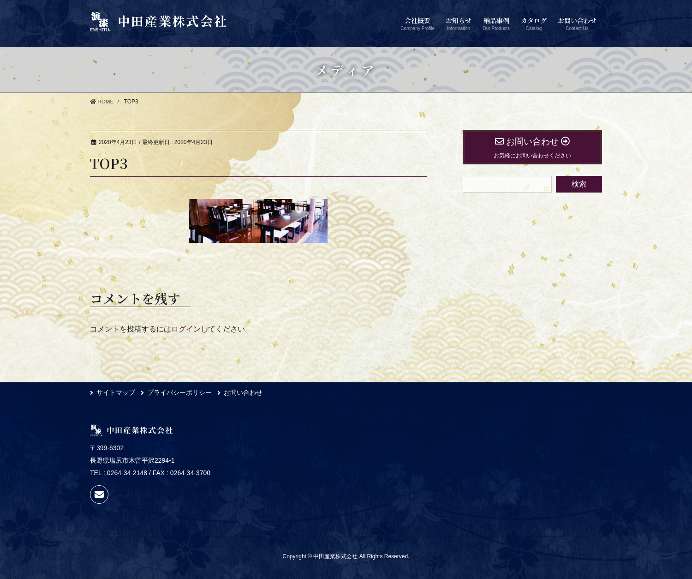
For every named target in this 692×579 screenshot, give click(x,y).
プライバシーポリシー (181, 393)
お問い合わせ (246, 393)
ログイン (186, 329)
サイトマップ (115, 393)
